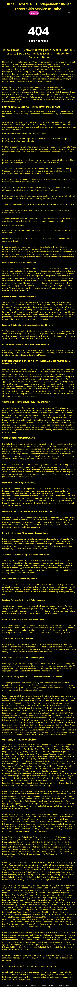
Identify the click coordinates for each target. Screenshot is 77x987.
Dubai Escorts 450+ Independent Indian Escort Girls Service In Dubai (38, 6)
